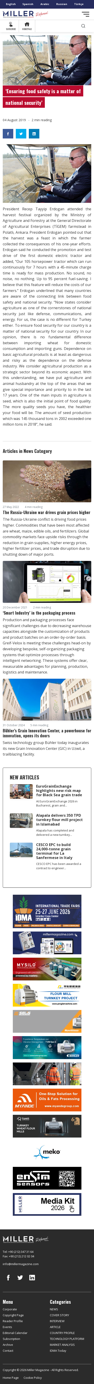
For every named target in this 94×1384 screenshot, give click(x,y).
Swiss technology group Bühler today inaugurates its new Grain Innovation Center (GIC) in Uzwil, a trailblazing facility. (46, 748)
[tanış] (47, 1126)
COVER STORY (59, 1315)
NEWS (54, 1309)
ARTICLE (55, 1327)
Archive (8, 1345)
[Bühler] (47, 1047)
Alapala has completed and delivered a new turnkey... (55, 832)
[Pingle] (47, 995)
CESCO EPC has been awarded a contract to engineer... (58, 866)
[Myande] (47, 1100)
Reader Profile (13, 1321)
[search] (83, 26)
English (11, 4)
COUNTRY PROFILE (62, 1333)
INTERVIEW (57, 1321)
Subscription (11, 1339)
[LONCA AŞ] (47, 1178)
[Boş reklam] (47, 943)
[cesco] (47, 1073)
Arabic (44, 4)
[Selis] (47, 1021)
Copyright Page (13, 1315)
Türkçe (78, 4)
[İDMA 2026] (47, 911)
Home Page (11, 1378)
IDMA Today (58, 1351)
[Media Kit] (47, 1204)
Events (7, 1327)
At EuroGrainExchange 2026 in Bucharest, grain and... (57, 803)
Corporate (10, 1309)
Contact (8, 1351)
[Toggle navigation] (85, 14)
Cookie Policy (33, 1378)
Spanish (27, 4)
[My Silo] (47, 969)
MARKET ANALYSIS (62, 1345)
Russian (61, 4)
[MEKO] (47, 1152)
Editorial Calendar (15, 1333)
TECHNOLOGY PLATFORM (67, 1339)
